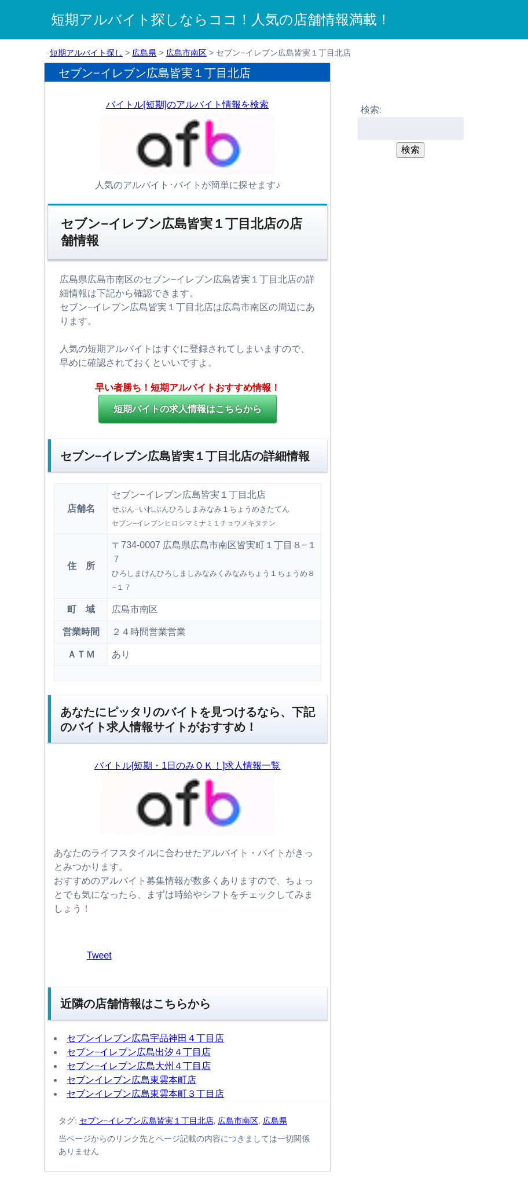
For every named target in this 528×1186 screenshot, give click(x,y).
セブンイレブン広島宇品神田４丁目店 (145, 1038)
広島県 (144, 52)
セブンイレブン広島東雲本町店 (131, 1080)
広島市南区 (186, 52)
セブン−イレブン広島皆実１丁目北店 (146, 1121)
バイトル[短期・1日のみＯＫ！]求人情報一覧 (187, 765)
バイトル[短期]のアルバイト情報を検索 (187, 104)
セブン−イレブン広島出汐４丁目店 (139, 1052)
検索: (371, 110)
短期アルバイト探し (86, 52)
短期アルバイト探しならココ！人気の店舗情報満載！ (221, 19)
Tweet (99, 955)
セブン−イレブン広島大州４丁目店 (139, 1066)
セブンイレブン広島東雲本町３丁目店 (145, 1094)
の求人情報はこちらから (187, 409)
